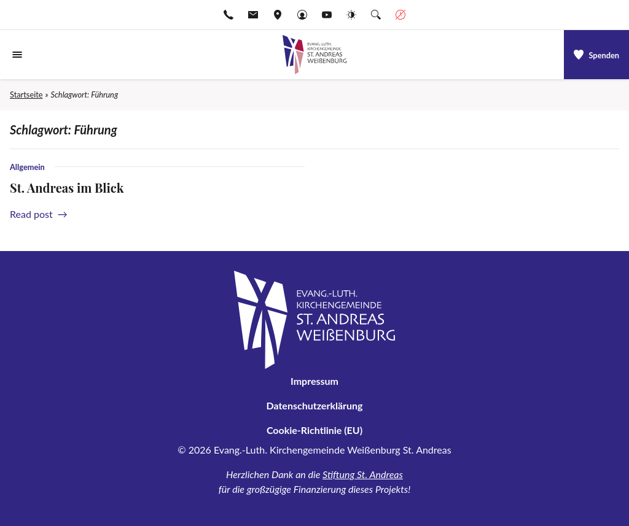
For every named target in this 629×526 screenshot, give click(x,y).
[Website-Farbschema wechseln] (351, 14)
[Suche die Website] (376, 14)
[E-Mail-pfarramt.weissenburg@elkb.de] (253, 14)
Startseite (26, 94)
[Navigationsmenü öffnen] (17, 54)
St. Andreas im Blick (66, 187)
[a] (596, 54)
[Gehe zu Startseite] (314, 54)
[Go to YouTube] (326, 14)
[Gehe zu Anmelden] (302, 14)
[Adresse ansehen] (277, 14)
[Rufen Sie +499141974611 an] (228, 14)
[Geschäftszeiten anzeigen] (400, 14)
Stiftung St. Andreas (362, 474)
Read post (36, 214)
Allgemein (27, 167)
